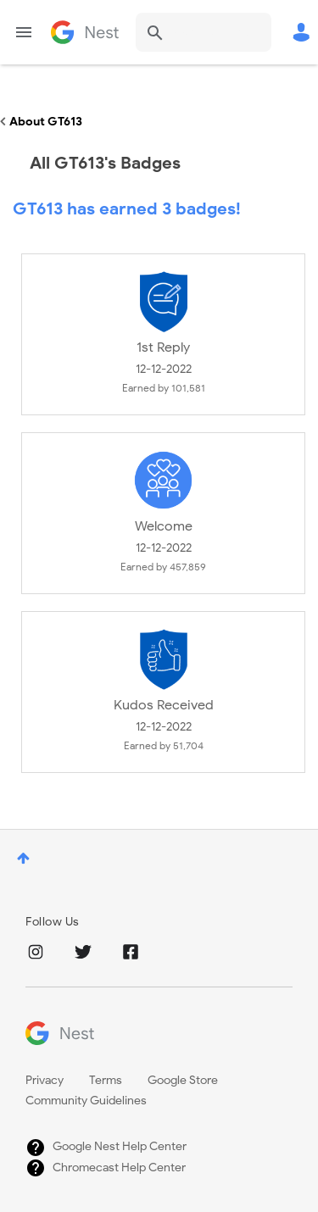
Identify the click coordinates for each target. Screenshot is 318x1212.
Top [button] (23, 858)
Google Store (183, 1080)
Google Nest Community (85, 32)
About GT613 (45, 121)
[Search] (203, 32)
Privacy (44, 1080)
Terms (105, 1080)
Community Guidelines (86, 1100)
